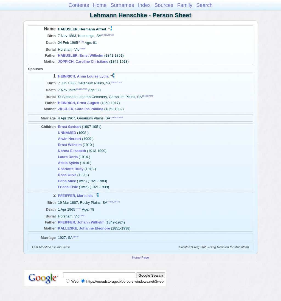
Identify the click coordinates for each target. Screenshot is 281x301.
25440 (76, 237)
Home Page (140, 257)
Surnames (122, 5)
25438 (104, 35)
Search (204, 5)
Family (184, 5)
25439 (111, 35)
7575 (119, 82)
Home (100, 5)
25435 (110, 201)
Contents (78, 5)
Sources (163, 5)
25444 (120, 117)
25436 (117, 201)
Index (144, 5)
